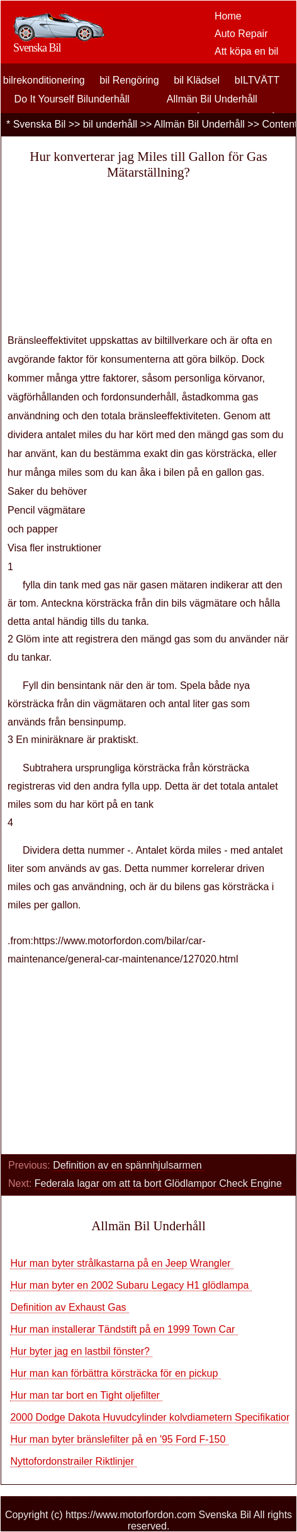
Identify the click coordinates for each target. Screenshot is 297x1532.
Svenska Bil (39, 124)
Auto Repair (241, 33)
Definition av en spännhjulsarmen (129, 1165)
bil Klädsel (197, 80)
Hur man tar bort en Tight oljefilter (86, 1395)
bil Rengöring (129, 80)
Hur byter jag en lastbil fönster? (81, 1351)
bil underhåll (110, 124)
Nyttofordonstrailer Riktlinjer (73, 1461)
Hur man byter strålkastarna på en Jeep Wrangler (121, 1263)
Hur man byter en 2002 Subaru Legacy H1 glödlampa (130, 1285)
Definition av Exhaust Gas (69, 1307)
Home (228, 16)
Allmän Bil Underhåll (212, 99)
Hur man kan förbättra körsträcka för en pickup (115, 1373)
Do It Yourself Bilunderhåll (72, 99)
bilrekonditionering (44, 80)
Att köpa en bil (246, 51)
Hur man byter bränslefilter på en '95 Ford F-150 (119, 1439)
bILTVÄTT (257, 80)
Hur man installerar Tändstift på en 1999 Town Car (123, 1329)
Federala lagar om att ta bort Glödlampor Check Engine (160, 1183)
